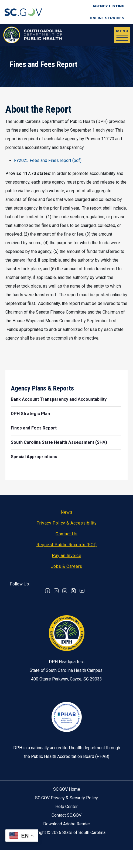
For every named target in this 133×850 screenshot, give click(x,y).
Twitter (73, 590)
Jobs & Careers (66, 566)
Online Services (107, 18)
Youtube (82, 590)
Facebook (47, 590)
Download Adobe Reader (66, 823)
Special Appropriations (34, 456)
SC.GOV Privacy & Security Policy (66, 797)
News (66, 512)
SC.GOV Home (66, 789)
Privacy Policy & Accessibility (66, 523)
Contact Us (66, 533)
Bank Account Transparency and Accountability (59, 399)
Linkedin (56, 590)
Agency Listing (108, 6)
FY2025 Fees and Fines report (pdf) (47, 160)
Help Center (66, 806)
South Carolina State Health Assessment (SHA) (59, 442)
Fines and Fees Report (34, 428)
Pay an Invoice (66, 555)
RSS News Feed (64, 590)
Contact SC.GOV (66, 815)
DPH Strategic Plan (30, 413)
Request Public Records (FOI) (66, 544)
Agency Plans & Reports (42, 388)
